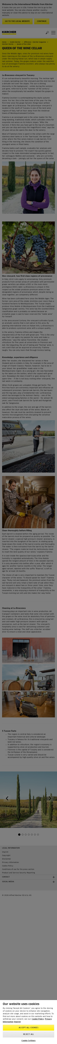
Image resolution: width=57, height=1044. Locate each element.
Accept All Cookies (28, 1028)
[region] (28, 1022)
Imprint (17, 1022)
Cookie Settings (29, 1041)
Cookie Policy (38, 1019)
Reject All (28, 1034)
